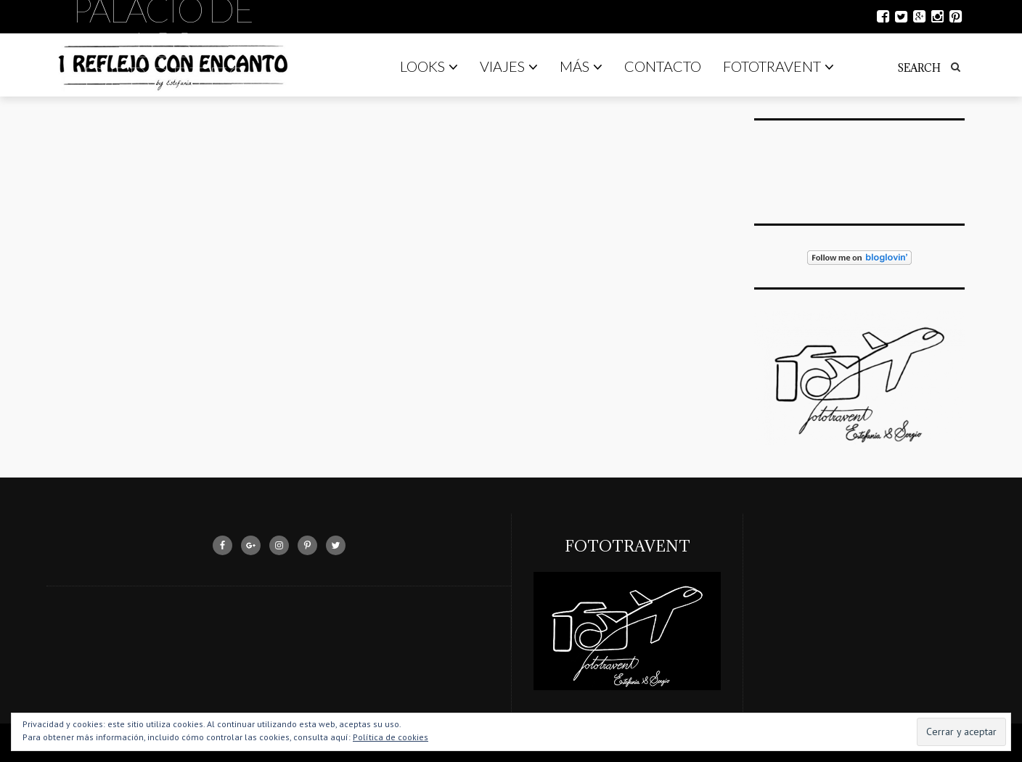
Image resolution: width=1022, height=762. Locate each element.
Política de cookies (390, 737)
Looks (429, 66)
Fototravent (778, 66)
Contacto (662, 66)
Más (581, 66)
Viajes (509, 66)
